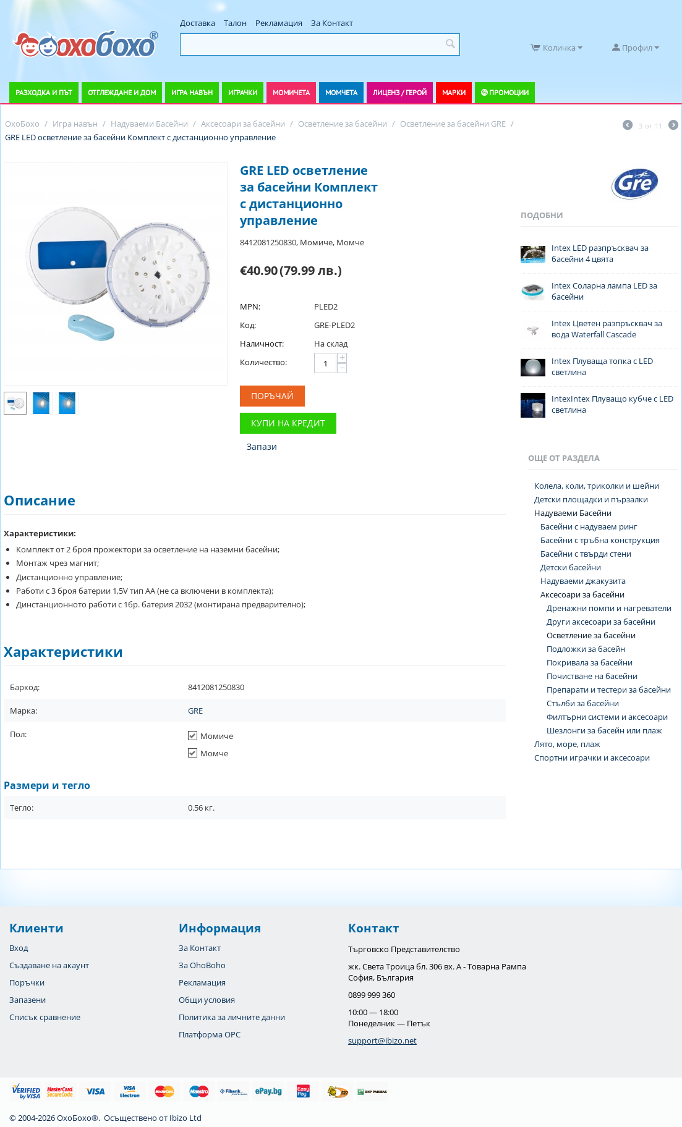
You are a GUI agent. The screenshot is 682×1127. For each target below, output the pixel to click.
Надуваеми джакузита (583, 580)
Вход (18, 947)
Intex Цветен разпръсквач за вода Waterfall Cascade (607, 329)
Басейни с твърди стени (585, 553)
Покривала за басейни (590, 662)
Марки (454, 92)
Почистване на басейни (592, 676)
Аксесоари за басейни (582, 594)
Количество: (263, 362)
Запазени (27, 999)
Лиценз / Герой (400, 92)
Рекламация (278, 22)
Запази (262, 446)
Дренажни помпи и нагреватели (609, 608)
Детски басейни (570, 567)
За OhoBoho (202, 965)
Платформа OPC (210, 1034)
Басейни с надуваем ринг (588, 526)
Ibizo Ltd (185, 1117)
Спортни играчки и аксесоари (592, 757)
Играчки (242, 92)
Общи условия (207, 999)
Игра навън (192, 92)
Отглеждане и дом (122, 92)
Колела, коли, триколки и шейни (596, 485)
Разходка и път (43, 92)
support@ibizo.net (382, 1040)
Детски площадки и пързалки (591, 499)
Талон (235, 22)
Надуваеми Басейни (573, 512)
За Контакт (332, 22)
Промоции (509, 92)
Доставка (197, 22)
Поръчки (27, 982)
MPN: (250, 306)
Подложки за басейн (586, 648)
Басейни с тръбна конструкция (600, 540)
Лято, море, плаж (567, 743)
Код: (248, 325)
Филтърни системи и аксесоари (607, 716)
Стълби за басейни (583, 703)
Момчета (341, 92)
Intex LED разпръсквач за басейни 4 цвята (600, 253)
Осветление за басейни (591, 635)
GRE (195, 710)
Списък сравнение (44, 1017)
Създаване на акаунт (49, 965)
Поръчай (272, 396)
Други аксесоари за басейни (601, 621)
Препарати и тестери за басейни (609, 689)
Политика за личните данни (232, 1017)
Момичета (291, 92)
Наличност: (262, 343)
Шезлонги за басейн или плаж (604, 730)
